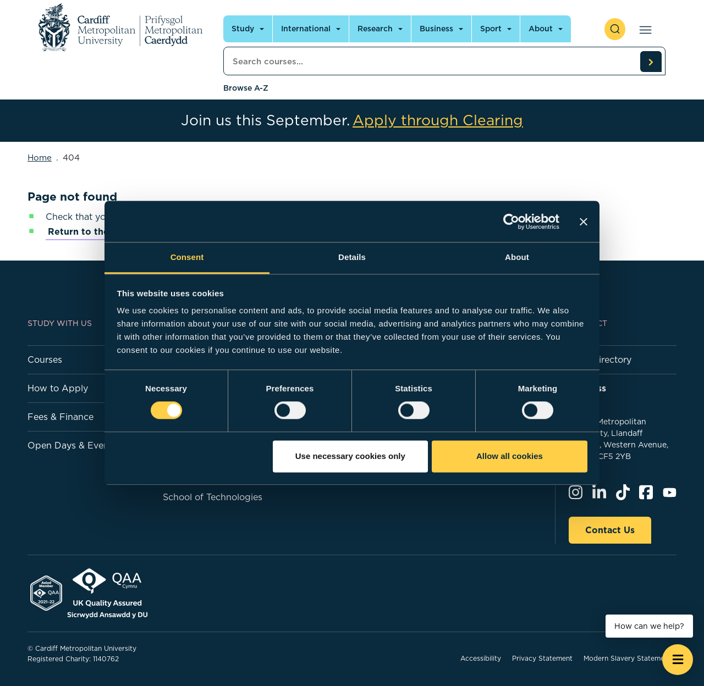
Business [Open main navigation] (436, 28)
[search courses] (650, 61)
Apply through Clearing (438, 120)
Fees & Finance (61, 417)
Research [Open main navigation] (375, 28)
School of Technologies (212, 497)
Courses (45, 359)
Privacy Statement (542, 658)
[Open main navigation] (643, 29)
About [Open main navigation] (541, 28)
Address (587, 388)
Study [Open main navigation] (243, 28)
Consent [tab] (187, 257)
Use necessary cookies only (350, 456)
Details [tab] (352, 257)
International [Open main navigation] (306, 28)
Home (40, 157)
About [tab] (517, 257)
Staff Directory (600, 359)
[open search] (614, 29)
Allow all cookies (509, 456)
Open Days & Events (72, 445)
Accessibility (480, 658)
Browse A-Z (245, 87)
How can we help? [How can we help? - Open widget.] (649, 626)
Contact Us (610, 530)
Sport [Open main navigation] (491, 28)
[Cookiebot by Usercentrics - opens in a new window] (511, 221)
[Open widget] (677, 659)
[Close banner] (583, 221)
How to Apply (58, 388)
